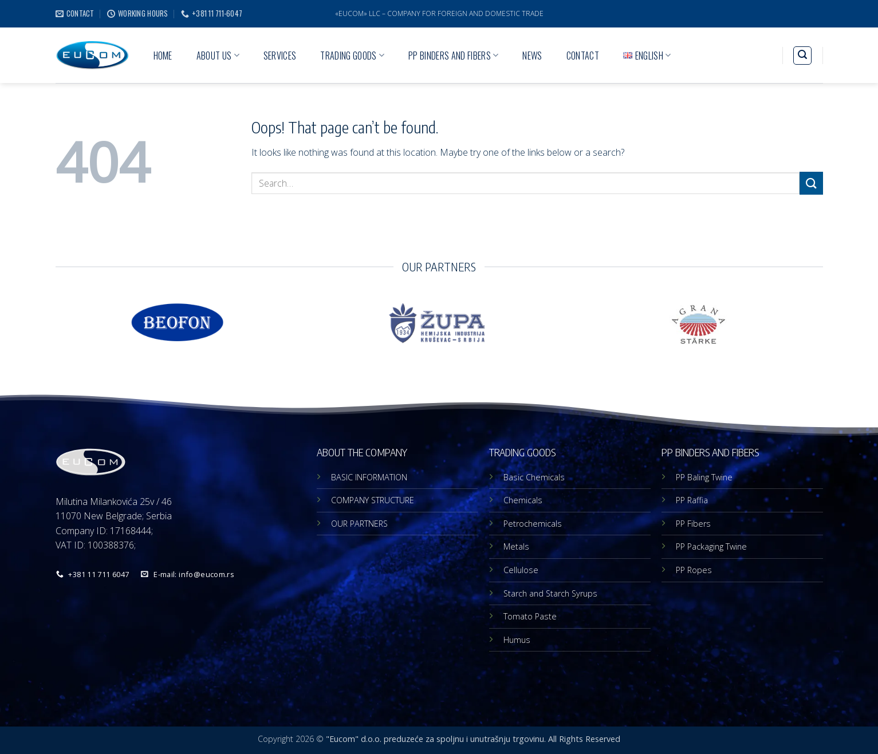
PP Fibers (693, 523)
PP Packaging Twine (711, 546)
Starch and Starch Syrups (550, 593)
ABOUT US (217, 55)
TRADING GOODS (352, 55)
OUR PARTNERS (359, 523)
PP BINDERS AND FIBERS (453, 55)
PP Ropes (694, 569)
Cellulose (520, 569)
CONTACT (582, 55)
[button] (802, 55)
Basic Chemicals (534, 477)
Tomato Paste (530, 616)
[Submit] (811, 183)
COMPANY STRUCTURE (372, 500)
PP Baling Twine (704, 477)
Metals (516, 546)
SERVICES (280, 55)
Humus (516, 639)
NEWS (532, 55)
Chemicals (522, 500)
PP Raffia (692, 500)
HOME (162, 55)
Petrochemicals (532, 523)
